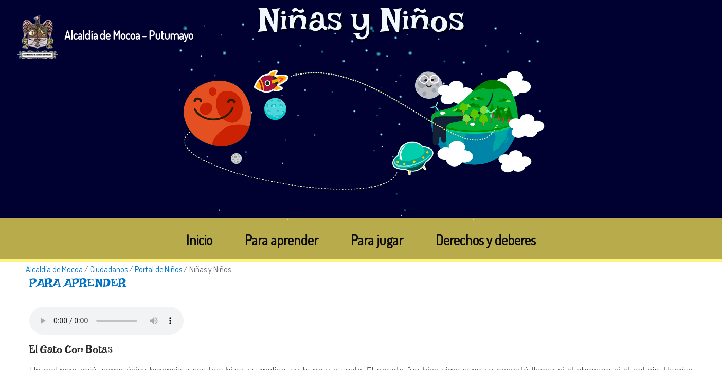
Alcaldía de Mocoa (54, 269)
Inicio (199, 239)
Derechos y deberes (486, 239)
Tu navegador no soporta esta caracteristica (106, 321)
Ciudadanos (109, 269)
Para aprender (281, 239)
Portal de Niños (158, 269)
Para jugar (377, 239)
